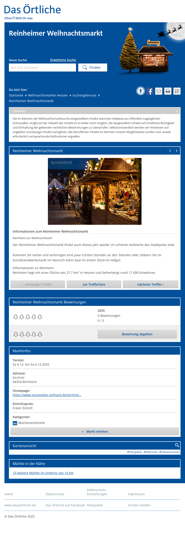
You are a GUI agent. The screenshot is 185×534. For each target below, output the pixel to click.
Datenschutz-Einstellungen (97, 492)
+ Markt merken (95, 431)
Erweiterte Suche (63, 60)
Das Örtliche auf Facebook (65, 505)
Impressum (136, 494)
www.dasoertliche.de (20, 505)
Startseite (16, 95)
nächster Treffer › (150, 284)
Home (8, 494)
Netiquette (95, 505)
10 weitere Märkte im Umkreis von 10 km (43, 473)
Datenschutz (55, 494)
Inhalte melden (139, 505)
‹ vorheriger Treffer (37, 284)
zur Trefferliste (94, 284)
